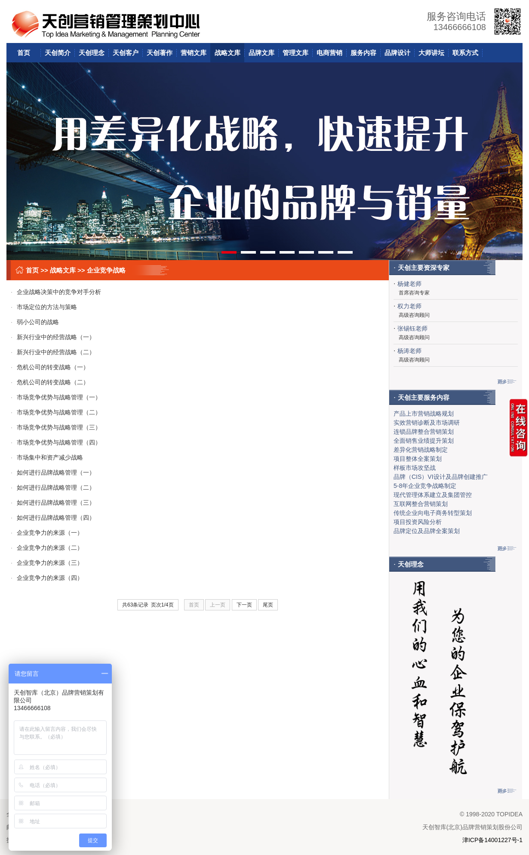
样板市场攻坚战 (415, 467)
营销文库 (193, 52)
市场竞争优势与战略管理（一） (56, 397)
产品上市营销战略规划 (424, 413)
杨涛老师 (409, 350)
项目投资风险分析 (418, 521)
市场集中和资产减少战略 (47, 457)
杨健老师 (409, 283)
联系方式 (465, 52)
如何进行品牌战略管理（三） (53, 502)
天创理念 (92, 52)
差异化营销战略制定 (421, 449)
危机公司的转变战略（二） (50, 382)
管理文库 (295, 52)
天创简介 (58, 52)
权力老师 (409, 306)
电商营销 (329, 52)
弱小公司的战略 (35, 322)
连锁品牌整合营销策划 (424, 431)
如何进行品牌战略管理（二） (53, 487)
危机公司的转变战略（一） (50, 367)
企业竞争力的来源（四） (47, 577)
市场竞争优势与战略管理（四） (56, 442)
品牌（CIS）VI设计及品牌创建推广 (441, 476)
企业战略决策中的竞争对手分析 (56, 291)
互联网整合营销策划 (421, 503)
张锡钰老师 (412, 328)
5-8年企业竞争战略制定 (425, 485)
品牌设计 (397, 52)
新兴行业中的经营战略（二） (53, 352)
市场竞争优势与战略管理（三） (56, 427)
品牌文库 (261, 52)
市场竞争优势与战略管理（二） (56, 412)
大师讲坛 (431, 52)
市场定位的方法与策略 (44, 306)
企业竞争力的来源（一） (47, 532)
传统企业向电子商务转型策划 (433, 512)
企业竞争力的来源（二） (47, 547)
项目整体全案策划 (418, 458)
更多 (507, 381)
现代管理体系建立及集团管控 (433, 494)
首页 (23, 52)
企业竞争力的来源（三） (47, 562)
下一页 (244, 605)
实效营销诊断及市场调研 (427, 422)
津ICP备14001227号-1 (492, 840)
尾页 (268, 605)
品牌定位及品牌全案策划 (427, 530)
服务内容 (363, 52)
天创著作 (159, 52)
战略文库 (227, 52)
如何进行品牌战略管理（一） (53, 472)
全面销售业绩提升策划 (424, 440)
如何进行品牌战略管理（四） (53, 517)
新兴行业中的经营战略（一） (53, 337)
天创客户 (125, 52)
